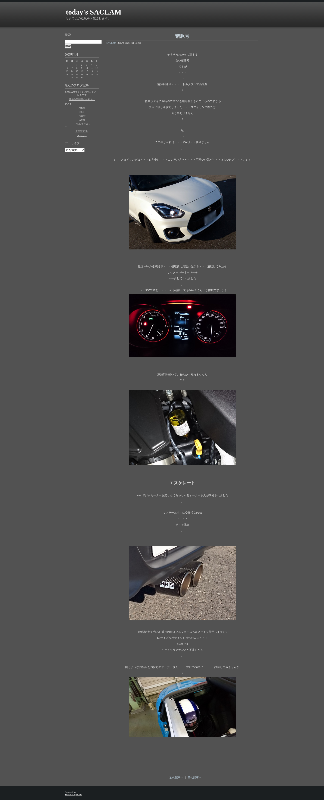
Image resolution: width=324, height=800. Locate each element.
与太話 (81, 115)
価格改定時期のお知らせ (82, 99)
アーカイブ (72, 143)
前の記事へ (195, 777)
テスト (68, 103)
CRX (82, 112)
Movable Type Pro (73, 794)
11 (92, 68)
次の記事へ (176, 777)
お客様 (81, 108)
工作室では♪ (81, 131)
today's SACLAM (93, 12)
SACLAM (111, 42)
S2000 (82, 120)
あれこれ (82, 135)
